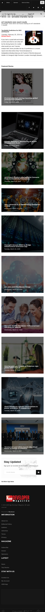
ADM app (4, 584)
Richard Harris (6, 36)
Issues (3, 551)
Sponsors (4, 554)
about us (4, 521)
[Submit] (41, 14)
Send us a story (25, 2)
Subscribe (4, 547)
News (3, 564)
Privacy (3, 537)
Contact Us (5, 577)
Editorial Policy (6, 524)
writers (8, 2)
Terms (3, 534)
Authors (4, 527)
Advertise (4, 531)
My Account (5, 581)
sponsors (16, 2)
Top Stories (5, 567)
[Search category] (31, 14)
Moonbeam (11, 512)
